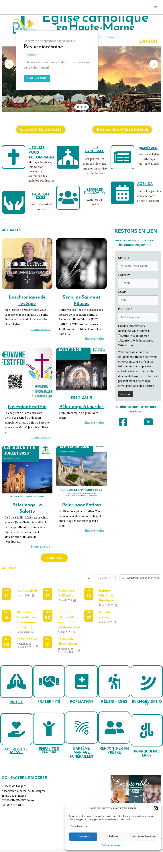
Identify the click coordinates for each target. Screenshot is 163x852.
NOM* (122, 292)
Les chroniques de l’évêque (27, 300)
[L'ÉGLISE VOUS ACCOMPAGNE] (13, 157)
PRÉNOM (124, 275)
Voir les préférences (143, 836)
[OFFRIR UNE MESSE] (16, 729)
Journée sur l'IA (27, 590)
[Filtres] (89, 577)
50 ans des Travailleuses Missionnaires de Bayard (27, 619)
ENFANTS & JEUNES (49, 750)
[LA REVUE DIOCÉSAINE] (122, 157)
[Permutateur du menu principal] (155, 7)
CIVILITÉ (123, 258)
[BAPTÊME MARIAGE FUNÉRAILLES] (82, 727)
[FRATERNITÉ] (49, 681)
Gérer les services (79, 826)
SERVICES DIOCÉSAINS (94, 191)
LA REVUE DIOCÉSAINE (149, 148)
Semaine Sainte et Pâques (81, 300)
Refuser (113, 836)
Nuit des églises (105, 614)
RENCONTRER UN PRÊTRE (114, 750)
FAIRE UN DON (40, 195)
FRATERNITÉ (48, 701)
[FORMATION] (82, 681)
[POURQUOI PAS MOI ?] (147, 730)
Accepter (83, 836)
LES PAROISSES (94, 149)
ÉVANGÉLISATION (147, 703)
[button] (156, 808)
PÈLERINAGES (114, 701)
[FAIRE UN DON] (14, 202)
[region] (81, 64)
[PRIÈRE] (16, 681)
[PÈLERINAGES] (114, 681)
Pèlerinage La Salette (27, 507)
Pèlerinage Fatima (81, 504)
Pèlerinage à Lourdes (81, 406)
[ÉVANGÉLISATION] (147, 681)
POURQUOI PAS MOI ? (147, 753)
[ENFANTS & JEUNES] (49, 729)
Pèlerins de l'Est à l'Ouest (67, 641)
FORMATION (81, 701)
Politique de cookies (111, 845)
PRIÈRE (16, 702)
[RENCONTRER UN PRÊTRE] (114, 727)
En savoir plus (40, 329)
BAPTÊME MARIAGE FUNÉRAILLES (81, 752)
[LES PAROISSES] (68, 157)
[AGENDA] (122, 193)
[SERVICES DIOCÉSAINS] (68, 198)
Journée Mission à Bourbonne (107, 595)
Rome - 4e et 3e (27, 638)
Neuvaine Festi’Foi (27, 406)
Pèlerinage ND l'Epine (66, 593)
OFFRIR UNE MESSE (16, 750)
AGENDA (145, 183)
